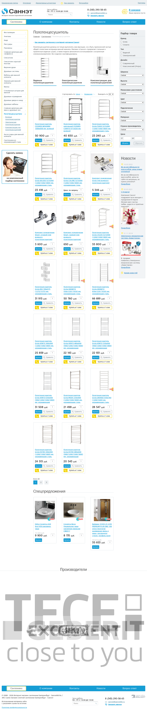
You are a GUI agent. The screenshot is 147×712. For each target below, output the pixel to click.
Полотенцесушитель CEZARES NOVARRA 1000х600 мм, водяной (44, 126)
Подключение (127, 108)
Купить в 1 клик (47, 144)
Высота (124, 81)
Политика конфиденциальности (14, 707)
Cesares (125, 44)
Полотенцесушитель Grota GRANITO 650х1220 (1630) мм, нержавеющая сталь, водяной (101, 290)
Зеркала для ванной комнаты (12, 82)
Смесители (8, 58)
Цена (123, 134)
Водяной (125, 52)
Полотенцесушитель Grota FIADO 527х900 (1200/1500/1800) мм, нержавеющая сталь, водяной (101, 127)
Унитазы (7, 36)
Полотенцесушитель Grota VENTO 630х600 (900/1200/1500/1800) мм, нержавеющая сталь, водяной (44, 398)
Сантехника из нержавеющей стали (12, 141)
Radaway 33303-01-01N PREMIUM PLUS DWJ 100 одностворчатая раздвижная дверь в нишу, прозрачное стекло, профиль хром (102, 530)
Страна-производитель (131, 126)
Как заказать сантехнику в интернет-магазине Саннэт (57, 42)
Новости (101, 22)
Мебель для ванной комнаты (12, 76)
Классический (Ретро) (131, 66)
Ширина (124, 72)
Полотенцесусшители (13, 114)
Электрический (128, 55)
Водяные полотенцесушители (12, 118)
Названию (88, 94)
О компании (46, 22)
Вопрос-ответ (130, 22)
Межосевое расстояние (131, 90)
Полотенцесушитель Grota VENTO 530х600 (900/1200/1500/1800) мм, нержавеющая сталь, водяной (102, 344)
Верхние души (10, 67)
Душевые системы (11, 71)
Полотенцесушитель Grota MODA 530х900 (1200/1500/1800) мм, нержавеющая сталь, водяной (73, 398)
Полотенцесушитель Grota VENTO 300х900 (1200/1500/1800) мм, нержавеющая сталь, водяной (44, 344)
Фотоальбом (83, 3)
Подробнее (125, 184)
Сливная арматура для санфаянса (13, 53)
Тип (122, 49)
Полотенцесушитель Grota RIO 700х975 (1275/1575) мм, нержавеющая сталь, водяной (43, 290)
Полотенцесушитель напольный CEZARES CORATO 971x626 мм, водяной (72, 127)
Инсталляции (9, 32)
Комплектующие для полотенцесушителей (13, 128)
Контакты (74, 22)
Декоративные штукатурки (46, 3)
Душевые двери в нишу (13, 100)
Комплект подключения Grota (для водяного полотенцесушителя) (102, 180)
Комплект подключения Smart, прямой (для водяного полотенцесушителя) (73, 236)
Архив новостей (130, 273)
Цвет (123, 99)
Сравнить (49, 140)
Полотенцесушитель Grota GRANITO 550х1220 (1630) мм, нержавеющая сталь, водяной (72, 290)
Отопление (27, 3)
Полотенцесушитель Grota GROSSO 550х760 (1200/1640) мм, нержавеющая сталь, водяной (101, 398)
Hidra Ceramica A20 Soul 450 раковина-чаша (43, 526)
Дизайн (124, 60)
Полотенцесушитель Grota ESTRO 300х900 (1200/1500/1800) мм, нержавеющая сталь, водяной (44, 453)
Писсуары (8, 44)
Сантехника (16, 22)
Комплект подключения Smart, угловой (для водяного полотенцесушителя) (44, 236)
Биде (6, 40)
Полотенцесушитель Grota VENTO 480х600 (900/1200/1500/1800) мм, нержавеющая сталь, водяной (73, 344)
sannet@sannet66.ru (99, 13)
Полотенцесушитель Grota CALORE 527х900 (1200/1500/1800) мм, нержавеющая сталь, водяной (73, 181)
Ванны (6, 87)
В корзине (134, 10)
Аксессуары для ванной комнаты (14, 135)
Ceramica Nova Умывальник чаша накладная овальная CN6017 (72, 527)
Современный (127, 63)
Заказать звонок (97, 15)
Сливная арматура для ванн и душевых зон (13, 109)
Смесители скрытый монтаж (12, 62)
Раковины (8, 48)
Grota (124, 42)
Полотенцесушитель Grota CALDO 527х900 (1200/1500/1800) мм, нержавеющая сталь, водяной (101, 236)
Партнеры (141, 3)
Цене (78, 94)
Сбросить (138, 143)
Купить (38, 140)
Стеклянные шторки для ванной (14, 91)
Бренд (123, 38)
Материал (125, 117)
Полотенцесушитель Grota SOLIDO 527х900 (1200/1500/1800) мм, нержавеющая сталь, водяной (44, 181)
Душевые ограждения (13, 96)
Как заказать (69, 3)
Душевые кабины (11, 104)
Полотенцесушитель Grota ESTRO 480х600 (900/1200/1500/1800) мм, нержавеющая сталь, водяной (73, 453)
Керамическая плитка (10, 3)
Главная (36, 36)
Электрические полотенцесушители (12, 123)
